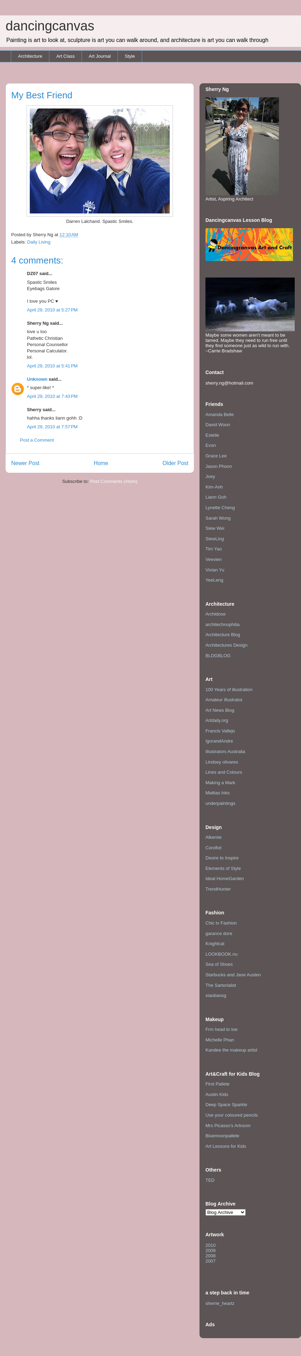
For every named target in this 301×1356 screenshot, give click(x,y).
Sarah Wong (218, 518)
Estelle (212, 435)
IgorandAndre (219, 741)
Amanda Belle (219, 414)
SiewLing (214, 538)
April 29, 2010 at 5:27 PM (52, 309)
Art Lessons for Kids (225, 1146)
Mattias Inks (217, 792)
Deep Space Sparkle (226, 1104)
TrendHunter (218, 889)
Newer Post (25, 463)
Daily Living (38, 242)
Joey (210, 476)
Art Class (65, 56)
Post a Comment (37, 440)
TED (210, 1180)
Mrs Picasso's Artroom (228, 1125)
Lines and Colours (223, 772)
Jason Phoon (218, 466)
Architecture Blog (222, 634)
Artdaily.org (216, 720)
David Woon (217, 424)
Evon (210, 445)
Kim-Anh (214, 487)
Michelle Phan (219, 1039)
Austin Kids (216, 1094)
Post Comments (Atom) (113, 481)
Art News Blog (219, 710)
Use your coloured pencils (231, 1115)
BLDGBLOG (218, 655)
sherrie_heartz (219, 1303)
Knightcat (214, 943)
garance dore (218, 933)
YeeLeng (214, 580)
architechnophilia (222, 624)
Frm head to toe (221, 1029)
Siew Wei (214, 528)
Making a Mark (220, 782)
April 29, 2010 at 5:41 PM (52, 365)
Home (101, 463)
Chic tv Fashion (221, 923)
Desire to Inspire (222, 857)
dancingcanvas (50, 26)
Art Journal (100, 56)
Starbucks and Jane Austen (233, 974)
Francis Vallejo (220, 730)
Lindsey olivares (221, 762)
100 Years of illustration (228, 689)
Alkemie (213, 837)
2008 (210, 1255)
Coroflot (213, 847)
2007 (210, 1261)
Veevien (213, 559)
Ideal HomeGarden (224, 878)
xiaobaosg (215, 995)
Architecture (30, 56)
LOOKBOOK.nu (221, 954)
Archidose (215, 614)
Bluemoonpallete (222, 1135)
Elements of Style (223, 868)
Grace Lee (216, 455)
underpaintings (220, 803)
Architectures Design (226, 645)
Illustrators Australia (225, 751)
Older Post (175, 463)
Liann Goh (215, 497)
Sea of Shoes (219, 964)
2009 (210, 1250)
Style (130, 56)
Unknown (37, 379)
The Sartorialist (220, 985)
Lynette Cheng (220, 507)
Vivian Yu (214, 569)
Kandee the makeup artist (231, 1050)
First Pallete (217, 1084)
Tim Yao (213, 548)
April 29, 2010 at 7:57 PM (52, 426)
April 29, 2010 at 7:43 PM (52, 396)
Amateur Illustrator (224, 699)
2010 (210, 1245)
